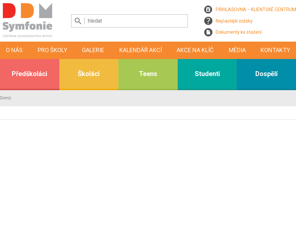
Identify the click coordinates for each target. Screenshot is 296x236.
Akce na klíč (195, 50)
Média (237, 50)
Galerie (93, 50)
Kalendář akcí (140, 50)
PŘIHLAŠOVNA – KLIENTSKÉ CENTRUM (256, 9)
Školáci (89, 74)
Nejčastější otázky (234, 21)
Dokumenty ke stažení (239, 32)
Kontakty (275, 50)
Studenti (207, 74)
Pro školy (52, 50)
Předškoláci (29, 74)
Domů (5, 97)
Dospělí (266, 74)
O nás (14, 50)
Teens (148, 74)
